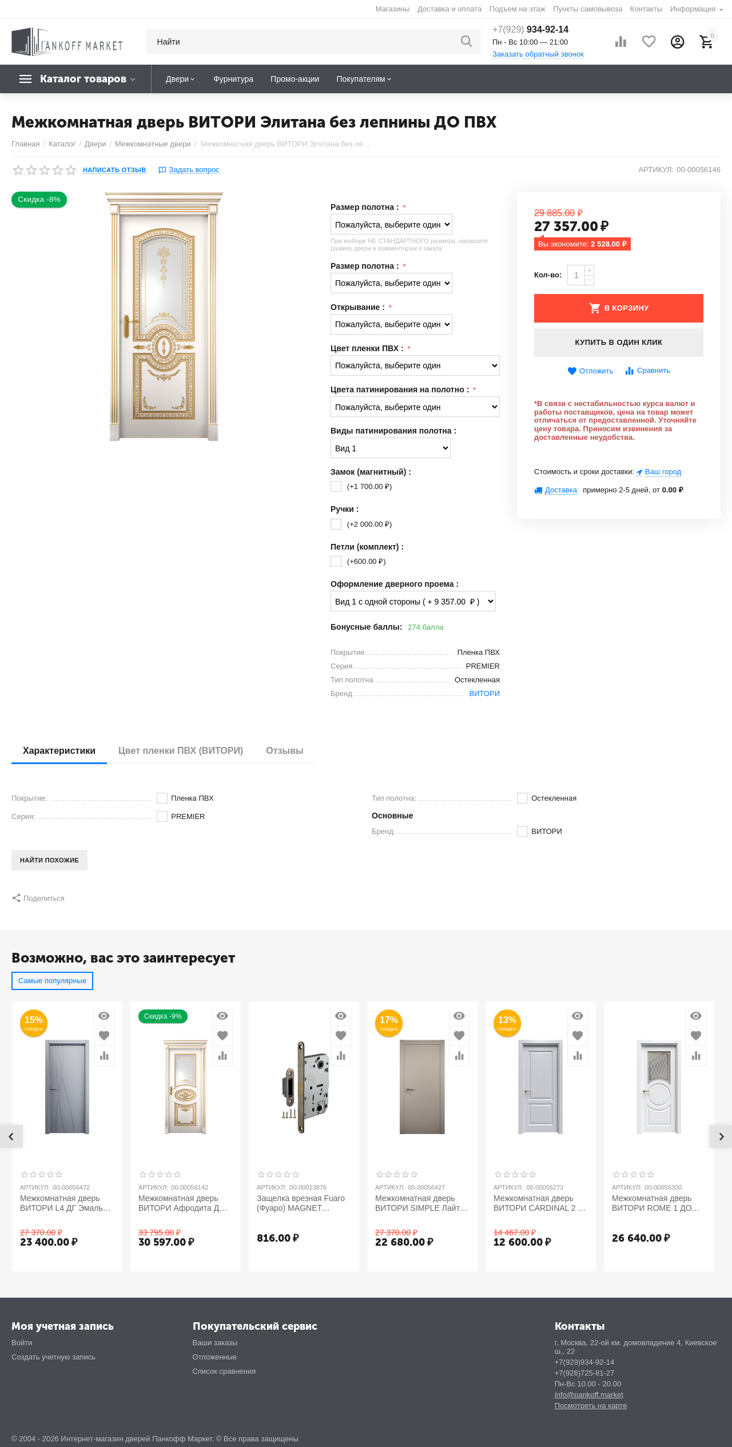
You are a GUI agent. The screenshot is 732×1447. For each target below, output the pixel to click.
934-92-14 (530, 29)
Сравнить (647, 370)
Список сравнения (224, 1371)
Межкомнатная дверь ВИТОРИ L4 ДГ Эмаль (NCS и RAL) (61, 1203)
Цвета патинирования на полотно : (401, 389)
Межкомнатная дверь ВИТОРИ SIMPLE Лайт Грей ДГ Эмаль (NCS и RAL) (417, 1203)
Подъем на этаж (518, 9)
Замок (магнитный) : (371, 471)
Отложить (590, 371)
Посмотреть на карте (591, 1405)
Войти (21, 1342)
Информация (694, 9)
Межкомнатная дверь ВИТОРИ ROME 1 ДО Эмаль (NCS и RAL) (652, 1203)
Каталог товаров (83, 79)
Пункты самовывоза (587, 9)
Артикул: (656, 169)
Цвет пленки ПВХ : (368, 348)
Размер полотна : (366, 207)
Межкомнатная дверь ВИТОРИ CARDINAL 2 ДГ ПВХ (541, 1203)
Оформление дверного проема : (395, 584)
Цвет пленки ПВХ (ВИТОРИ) (180, 751)
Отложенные (215, 1357)
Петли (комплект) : (367, 546)
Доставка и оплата (449, 9)
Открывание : (359, 307)
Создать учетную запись (53, 1357)
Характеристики (59, 751)
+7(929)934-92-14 (585, 1362)
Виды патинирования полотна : (393, 430)
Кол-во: (548, 275)
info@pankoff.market (589, 1394)
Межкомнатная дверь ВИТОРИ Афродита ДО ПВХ (181, 1203)
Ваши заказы (215, 1342)
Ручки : (345, 509)
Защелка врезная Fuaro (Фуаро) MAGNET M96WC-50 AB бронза (301, 1203)
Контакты (646, 9)
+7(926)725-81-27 (585, 1373)
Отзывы (284, 751)
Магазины (393, 9)
